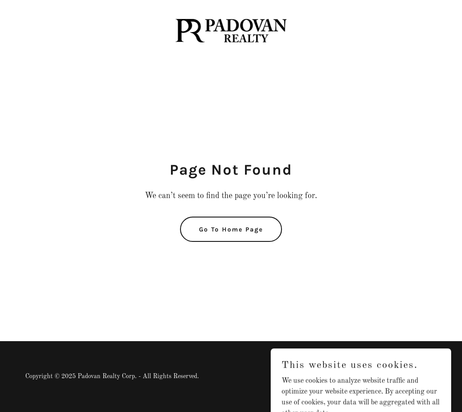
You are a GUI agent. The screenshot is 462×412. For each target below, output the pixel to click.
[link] (231, 30)
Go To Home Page (231, 229)
